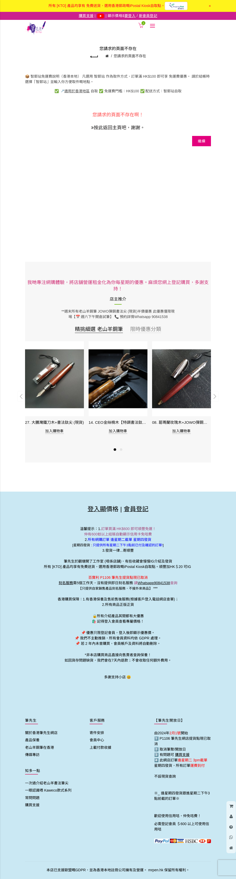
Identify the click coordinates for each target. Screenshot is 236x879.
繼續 (201, 141)
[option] (54, 390)
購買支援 (32, 805)
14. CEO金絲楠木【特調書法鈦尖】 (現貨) (118, 422)
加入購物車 (54, 431)
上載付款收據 (100, 747)
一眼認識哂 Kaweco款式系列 (48, 790)
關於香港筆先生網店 (41, 733)
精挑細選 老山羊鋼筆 (99, 329)
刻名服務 (66, 583)
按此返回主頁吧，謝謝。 (118, 127)
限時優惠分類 (145, 329)
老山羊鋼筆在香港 (39, 747)
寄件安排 (97, 733)
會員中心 (97, 740)
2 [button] (121, 449)
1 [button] (115, 449)
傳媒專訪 (32, 755)
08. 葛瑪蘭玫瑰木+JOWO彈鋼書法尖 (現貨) (181, 422)
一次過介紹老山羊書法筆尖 (46, 783)
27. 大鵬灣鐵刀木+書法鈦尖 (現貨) (54, 422)
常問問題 (32, 798)
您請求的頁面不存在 (130, 56)
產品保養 (32, 740)
